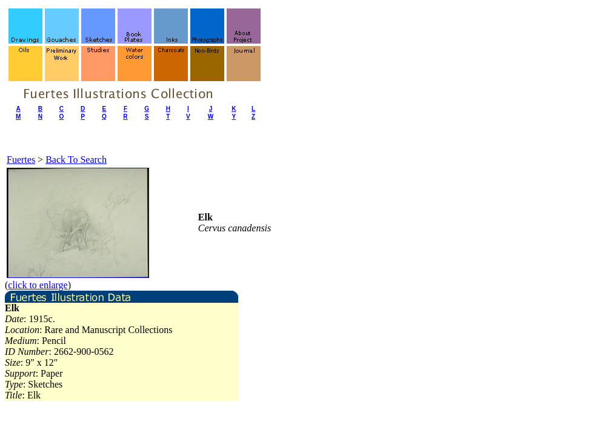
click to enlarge (37, 285)
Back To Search (76, 159)
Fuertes (21, 159)
